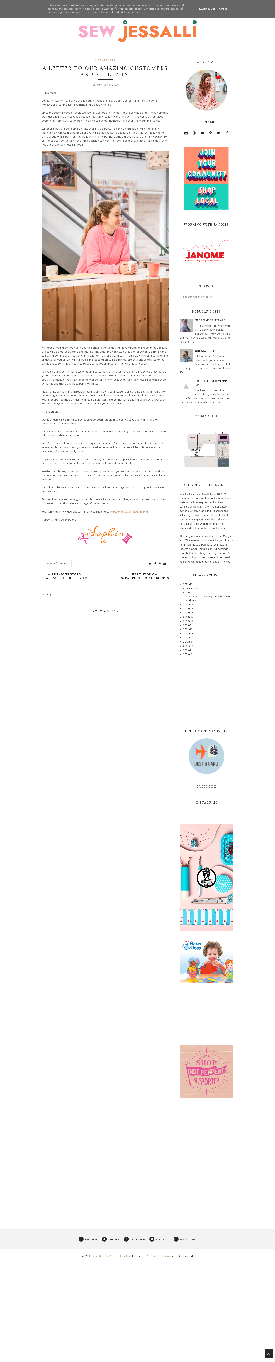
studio (110, 60)
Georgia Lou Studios (158, 1357)
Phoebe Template (120, 1357)
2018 (186, 616)
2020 (186, 608)
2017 (186, 621)
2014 (186, 633)
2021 (186, 604)
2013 (186, 637)
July (188, 592)
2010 (186, 650)
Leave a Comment (57, 563)
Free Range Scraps (210, 320)
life (98, 60)
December (192, 588)
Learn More (207, 8)
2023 (186, 584)
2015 (186, 629)
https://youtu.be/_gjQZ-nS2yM (129, 511)
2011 (186, 646)
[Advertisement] (206, 1261)
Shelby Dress (206, 351)
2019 (186, 612)
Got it (223, 8)
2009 (186, 654)
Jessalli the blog (100, 1357)
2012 (186, 641)
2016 (186, 625)
